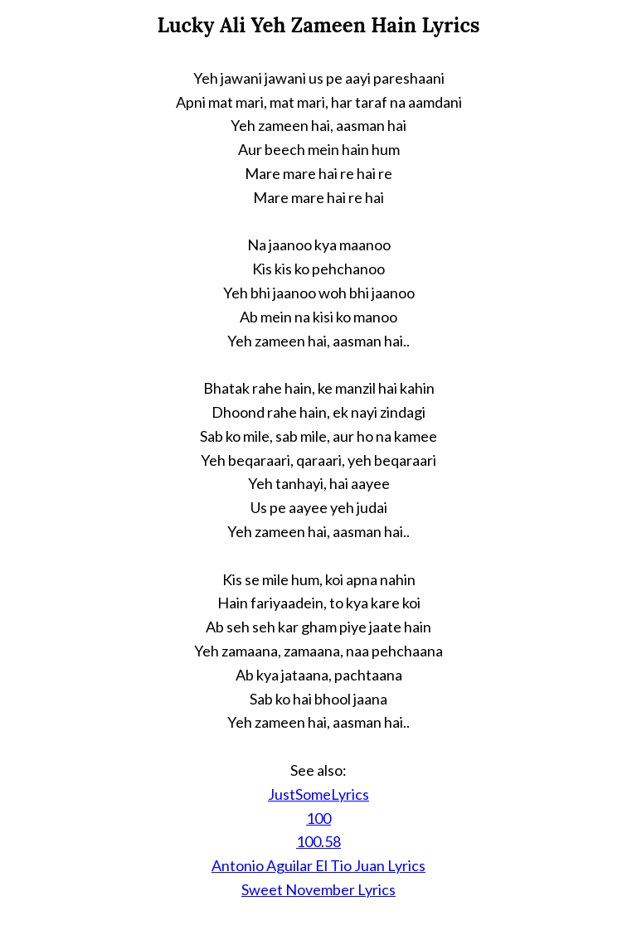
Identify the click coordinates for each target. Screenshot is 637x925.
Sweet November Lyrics (318, 889)
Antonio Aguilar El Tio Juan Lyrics (318, 865)
